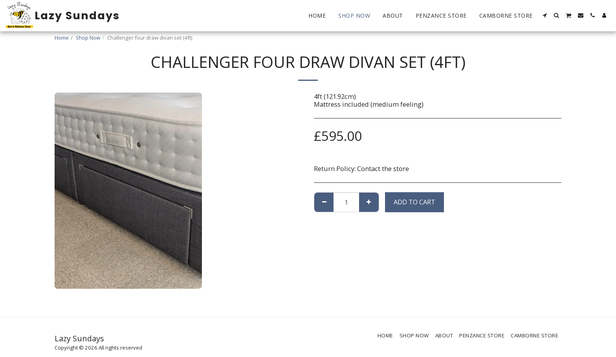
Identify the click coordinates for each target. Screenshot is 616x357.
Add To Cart (414, 201)
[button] (544, 15)
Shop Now (88, 37)
